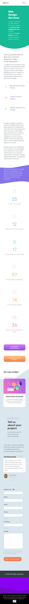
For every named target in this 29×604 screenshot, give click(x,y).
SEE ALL (21, 456)
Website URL (9, 489)
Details (6, 531)
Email (6, 504)
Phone (6, 512)
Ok (14, 601)
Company (7, 522)
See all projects (9, 377)
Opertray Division (14, 397)
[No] (27, 599)
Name (6, 497)
